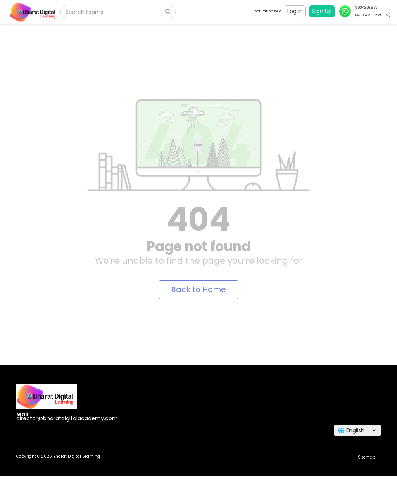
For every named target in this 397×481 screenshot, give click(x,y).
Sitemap (366, 457)
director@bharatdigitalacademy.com (67, 418)
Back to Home (198, 289)
